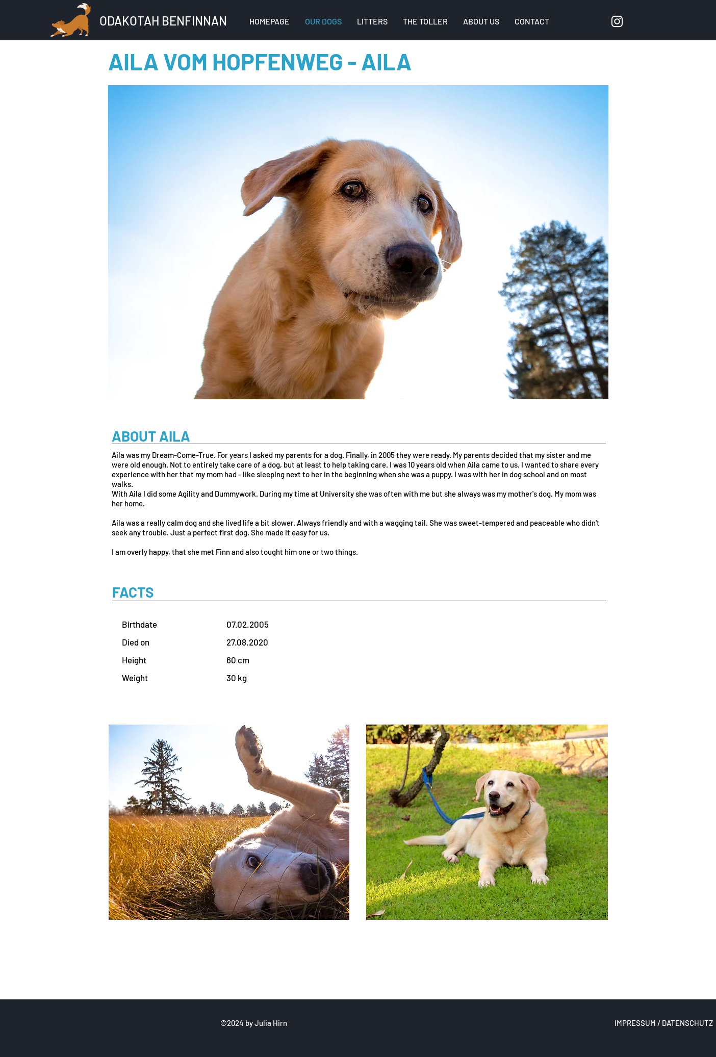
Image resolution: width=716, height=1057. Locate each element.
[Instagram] (617, 21)
